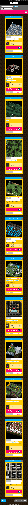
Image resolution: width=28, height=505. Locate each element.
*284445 (19, 212)
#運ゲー (14, 199)
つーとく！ (19, 318)
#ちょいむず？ (9, 199)
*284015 (19, 373)
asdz (21, 76)
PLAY (14, 48)
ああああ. (20, 36)
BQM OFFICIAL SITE (20, 500)
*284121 (19, 333)
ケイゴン (20, 118)
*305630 (19, 50)
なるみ (20, 399)
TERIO (20, 439)
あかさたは (19, 278)
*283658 (19, 494)
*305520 (19, 172)
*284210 (19, 252)
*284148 (19, 292)
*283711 (19, 455)
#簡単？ (8, 78)
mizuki (20, 480)
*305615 (19, 92)
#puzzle (7, 483)
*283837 (19, 414)
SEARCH (16, 6)
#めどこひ (8, 320)
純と (21, 238)
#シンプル (8, 442)
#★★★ (7, 160)
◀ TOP (3, 500)
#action (16, 320)
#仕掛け (13, 401)
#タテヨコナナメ (14, 483)
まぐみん (20, 197)
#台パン (16, 38)
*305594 (19, 132)
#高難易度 (8, 38)
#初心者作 (8, 401)
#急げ (13, 38)
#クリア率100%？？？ (10, 80)
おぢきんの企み (18, 157)
